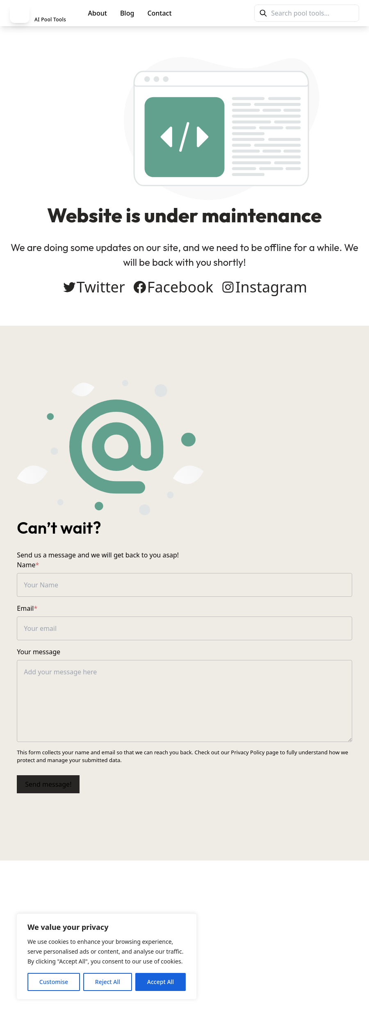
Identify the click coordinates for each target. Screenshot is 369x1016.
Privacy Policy (249, 761)
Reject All (107, 982)
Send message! (49, 792)
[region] (106, 956)
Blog (127, 13)
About (97, 13)
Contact (159, 13)
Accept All (160, 982)
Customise (53, 982)
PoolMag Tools (214, 13)
